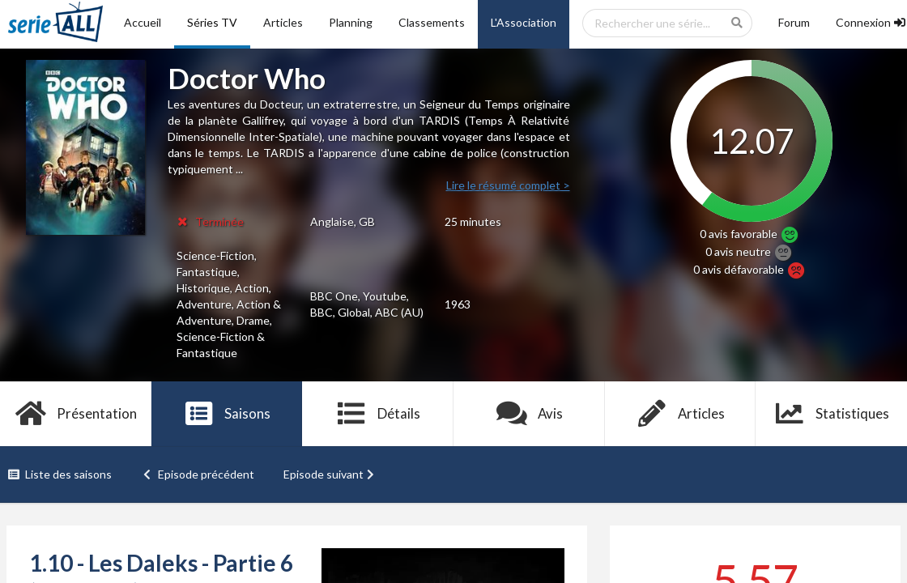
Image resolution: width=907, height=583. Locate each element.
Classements (431, 22)
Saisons (227, 414)
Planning (351, 22)
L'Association (523, 22)
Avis (529, 414)
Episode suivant (330, 474)
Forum (794, 22)
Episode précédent (198, 474)
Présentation (76, 414)
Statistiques (831, 414)
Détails (377, 414)
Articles (283, 22)
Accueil (142, 22)
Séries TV (212, 22)
